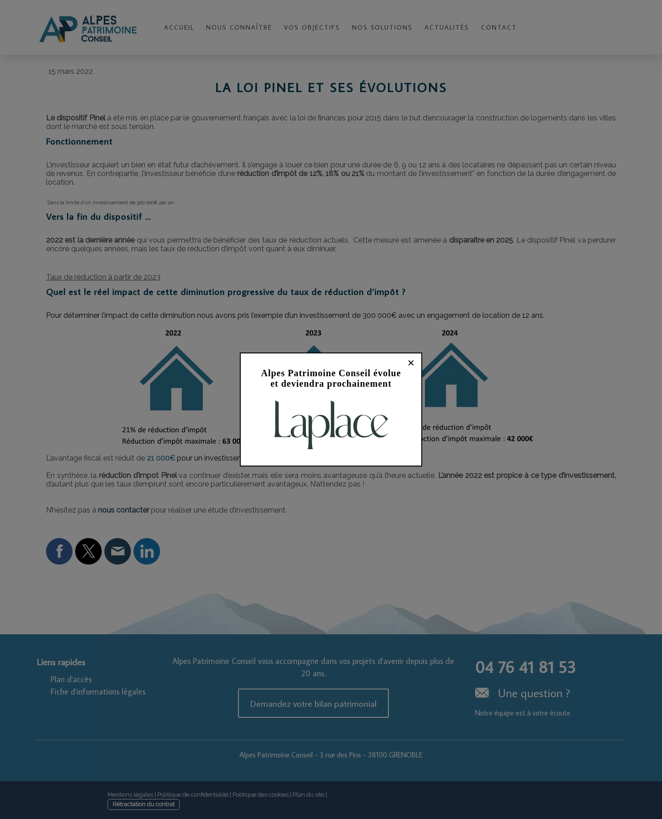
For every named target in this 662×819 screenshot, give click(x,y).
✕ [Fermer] (411, 363)
